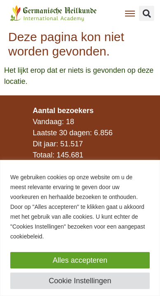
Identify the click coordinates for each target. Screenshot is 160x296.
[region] (80, 228)
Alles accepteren (80, 260)
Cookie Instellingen (80, 281)
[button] (146, 13)
